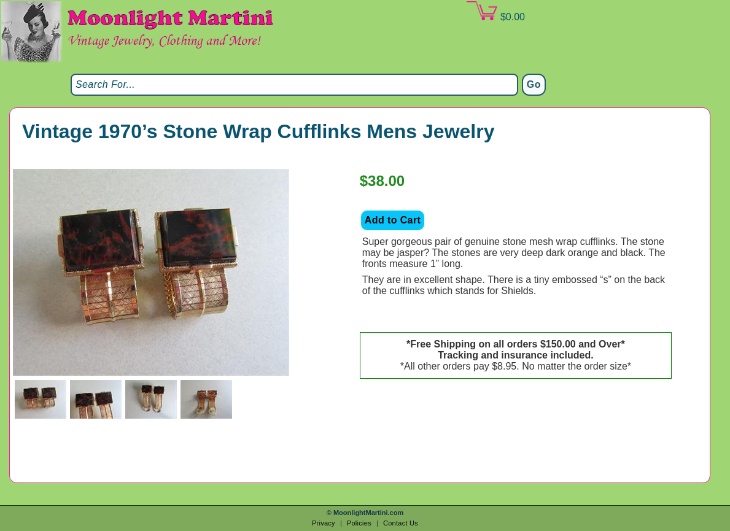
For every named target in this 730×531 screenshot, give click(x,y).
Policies (359, 523)
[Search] (294, 85)
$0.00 (495, 11)
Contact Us (400, 523)
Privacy (323, 523)
